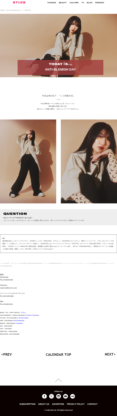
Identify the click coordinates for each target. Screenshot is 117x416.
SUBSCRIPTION (27, 404)
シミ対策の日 (26, 10)
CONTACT (92, 404)
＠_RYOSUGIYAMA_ (23, 318)
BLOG (89, 3)
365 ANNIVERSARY (13, 10)
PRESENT (99, 3)
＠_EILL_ (23, 312)
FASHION (51, 3)
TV (83, 3)
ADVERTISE (58, 404)
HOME (2, 10)
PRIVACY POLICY (76, 404)
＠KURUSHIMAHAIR (18, 320)
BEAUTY (63, 3)
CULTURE (74, 3)
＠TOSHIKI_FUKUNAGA (32, 315)
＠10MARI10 (19, 323)
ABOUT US (43, 404)
